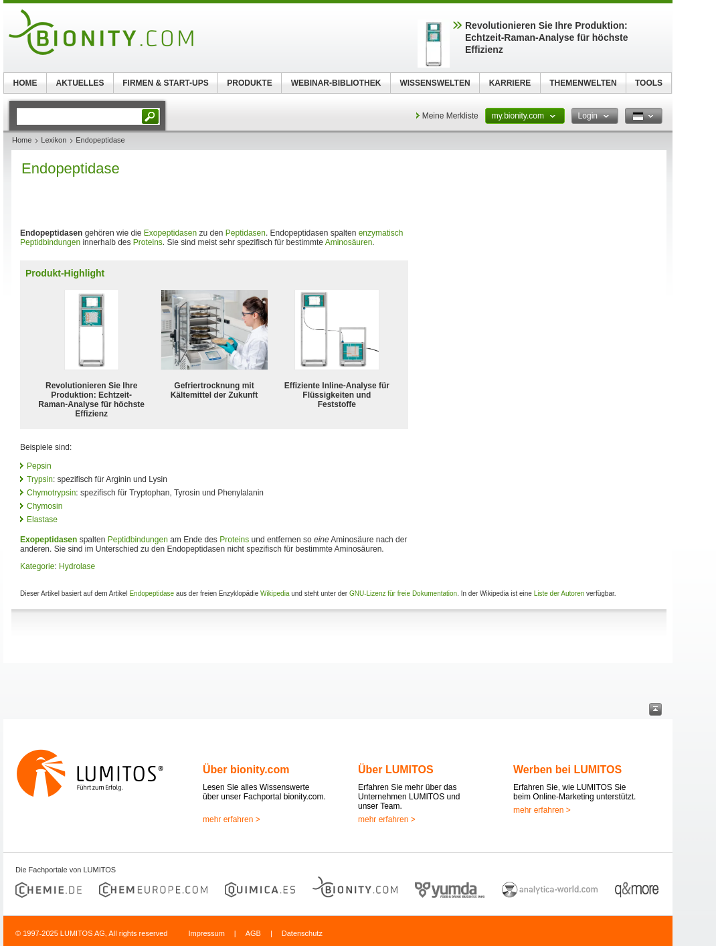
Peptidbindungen (50, 242)
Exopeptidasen (170, 233)
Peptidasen (246, 233)
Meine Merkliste (450, 116)
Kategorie (37, 566)
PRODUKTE (249, 83)
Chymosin (44, 506)
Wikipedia (274, 593)
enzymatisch (381, 233)
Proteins (148, 242)
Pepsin (39, 466)
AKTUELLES (80, 83)
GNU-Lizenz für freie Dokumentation (403, 593)
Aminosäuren (349, 242)
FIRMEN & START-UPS (165, 83)
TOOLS (648, 83)
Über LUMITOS (396, 769)
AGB (253, 933)
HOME (25, 83)
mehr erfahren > (231, 819)
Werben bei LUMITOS (567, 769)
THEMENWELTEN (582, 83)
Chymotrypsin (51, 492)
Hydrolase (77, 566)
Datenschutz (302, 933)
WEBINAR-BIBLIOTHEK (336, 83)
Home (21, 140)
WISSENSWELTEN (434, 83)
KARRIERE (510, 83)
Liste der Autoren (559, 593)
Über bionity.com (246, 769)
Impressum (206, 933)
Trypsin (40, 479)
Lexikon (53, 140)
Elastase (42, 519)
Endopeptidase (151, 593)
